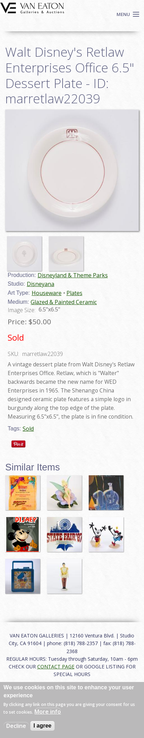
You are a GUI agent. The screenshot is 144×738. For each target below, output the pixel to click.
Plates (74, 293)
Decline (16, 726)
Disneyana (40, 284)
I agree (42, 726)
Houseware (47, 293)
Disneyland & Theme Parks (73, 275)
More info (47, 711)
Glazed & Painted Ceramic (64, 302)
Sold (28, 429)
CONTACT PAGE (55, 666)
